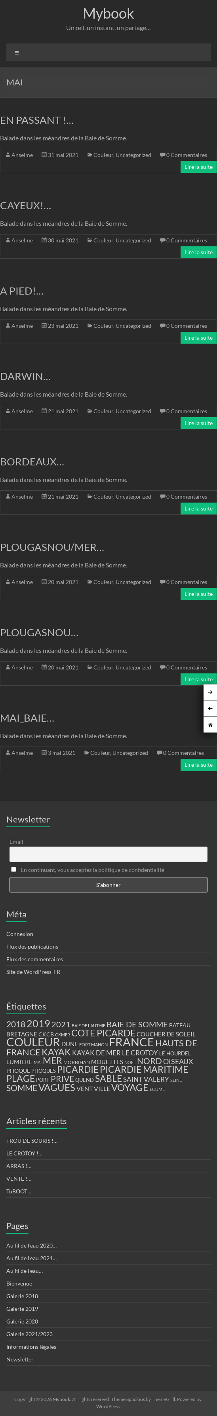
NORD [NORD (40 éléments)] (149, 1061)
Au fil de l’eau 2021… (31, 1258)
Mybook (108, 13)
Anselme (22, 154)
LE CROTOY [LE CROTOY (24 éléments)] (140, 1053)
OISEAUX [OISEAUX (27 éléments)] (178, 1061)
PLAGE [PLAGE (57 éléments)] (20, 1078)
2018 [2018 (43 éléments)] (15, 1024)
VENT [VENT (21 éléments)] (84, 1088)
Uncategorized (133, 154)
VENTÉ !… (18, 1178)
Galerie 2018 (22, 1296)
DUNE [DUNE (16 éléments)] (69, 1044)
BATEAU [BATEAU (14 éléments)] (179, 1025)
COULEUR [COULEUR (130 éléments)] (33, 1042)
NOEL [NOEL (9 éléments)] (130, 1062)
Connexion (19, 933)
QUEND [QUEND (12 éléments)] (84, 1080)
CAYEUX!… (25, 205)
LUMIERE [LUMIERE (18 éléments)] (19, 1061)
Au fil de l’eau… (24, 1270)
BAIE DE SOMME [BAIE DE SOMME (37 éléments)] (137, 1024)
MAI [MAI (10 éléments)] (38, 1062)
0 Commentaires (186, 154)
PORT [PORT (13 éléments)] (42, 1080)
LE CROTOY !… (24, 1153)
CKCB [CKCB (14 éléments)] (46, 1034)
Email (16, 841)
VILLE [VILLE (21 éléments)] (102, 1088)
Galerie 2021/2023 (29, 1334)
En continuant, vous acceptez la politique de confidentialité (87, 869)
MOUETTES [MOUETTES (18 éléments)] (107, 1061)
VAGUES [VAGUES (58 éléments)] (56, 1087)
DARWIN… (25, 376)
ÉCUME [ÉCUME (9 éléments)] (157, 1089)
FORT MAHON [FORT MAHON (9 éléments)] (93, 1044)
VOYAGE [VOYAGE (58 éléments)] (129, 1087)
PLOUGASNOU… (39, 632)
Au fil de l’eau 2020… (31, 1245)
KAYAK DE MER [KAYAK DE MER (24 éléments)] (96, 1053)
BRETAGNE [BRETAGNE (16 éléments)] (21, 1034)
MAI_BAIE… (27, 717)
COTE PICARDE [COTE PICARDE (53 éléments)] (103, 1032)
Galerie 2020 (22, 1321)
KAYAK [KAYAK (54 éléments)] (56, 1051)
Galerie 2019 (22, 1308)
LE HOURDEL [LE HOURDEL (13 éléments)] (175, 1053)
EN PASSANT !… (37, 119)
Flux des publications (32, 946)
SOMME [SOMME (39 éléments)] (21, 1088)
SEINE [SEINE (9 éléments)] (176, 1080)
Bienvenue (19, 1283)
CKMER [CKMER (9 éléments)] (62, 1034)
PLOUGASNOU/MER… (52, 547)
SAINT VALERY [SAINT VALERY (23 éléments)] (146, 1079)
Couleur (103, 154)
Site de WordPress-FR (33, 971)
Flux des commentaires (34, 959)
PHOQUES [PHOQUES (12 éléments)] (43, 1071)
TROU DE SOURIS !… (31, 1140)
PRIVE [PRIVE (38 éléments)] (62, 1078)
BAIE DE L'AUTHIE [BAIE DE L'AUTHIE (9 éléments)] (88, 1025)
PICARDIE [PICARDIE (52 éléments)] (78, 1069)
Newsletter (20, 1359)
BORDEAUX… (32, 461)
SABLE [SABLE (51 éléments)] (108, 1078)
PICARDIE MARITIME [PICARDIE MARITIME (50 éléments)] (144, 1069)
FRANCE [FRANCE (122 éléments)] (131, 1042)
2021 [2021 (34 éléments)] (60, 1024)
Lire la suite (199, 166)
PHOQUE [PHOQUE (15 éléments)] (18, 1070)
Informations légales (31, 1346)
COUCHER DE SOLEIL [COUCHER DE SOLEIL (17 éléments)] (166, 1034)
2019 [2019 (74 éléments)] (38, 1023)
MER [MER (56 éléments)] (52, 1060)
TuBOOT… (18, 1191)
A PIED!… (22, 290)
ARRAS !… (18, 1166)
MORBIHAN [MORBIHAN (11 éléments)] (76, 1062)
